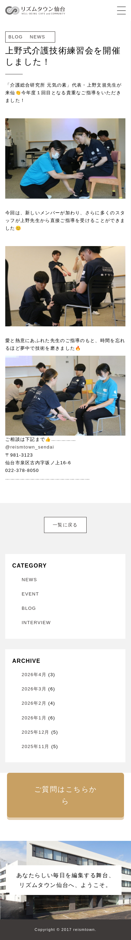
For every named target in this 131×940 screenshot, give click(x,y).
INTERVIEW (36, 622)
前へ (14, 521)
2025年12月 (36, 732)
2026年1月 (34, 717)
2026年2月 (34, 703)
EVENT (30, 594)
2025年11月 (36, 746)
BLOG (29, 608)
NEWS (29, 579)
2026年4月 (34, 674)
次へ (116, 521)
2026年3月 (34, 688)
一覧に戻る (65, 524)
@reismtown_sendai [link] (29, 447)
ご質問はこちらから (65, 795)
